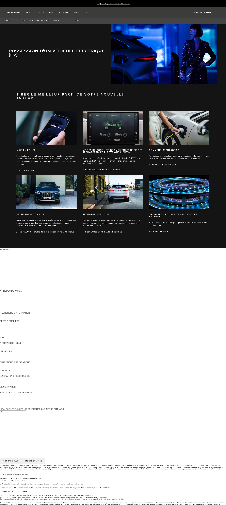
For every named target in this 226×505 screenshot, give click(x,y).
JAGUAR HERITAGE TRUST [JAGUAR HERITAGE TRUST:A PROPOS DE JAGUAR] (13, 310)
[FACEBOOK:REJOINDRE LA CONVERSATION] (7, 403)
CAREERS (5, 418)
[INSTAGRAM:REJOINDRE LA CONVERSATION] (7, 395)
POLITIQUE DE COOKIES (12, 426)
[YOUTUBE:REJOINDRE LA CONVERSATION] (6, 401)
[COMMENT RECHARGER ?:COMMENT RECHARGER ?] (162, 165)
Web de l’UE (7, 469)
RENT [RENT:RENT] (3, 340)
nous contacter (158, 469)
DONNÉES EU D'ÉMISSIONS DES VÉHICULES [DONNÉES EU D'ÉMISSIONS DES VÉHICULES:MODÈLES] (22, 285)
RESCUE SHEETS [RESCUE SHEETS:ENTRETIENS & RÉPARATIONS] (8, 368)
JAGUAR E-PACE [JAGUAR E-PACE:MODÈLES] (8, 261)
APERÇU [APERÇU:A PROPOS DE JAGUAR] (4, 293)
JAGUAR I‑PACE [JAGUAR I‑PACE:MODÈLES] (8, 266)
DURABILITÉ (6, 348)
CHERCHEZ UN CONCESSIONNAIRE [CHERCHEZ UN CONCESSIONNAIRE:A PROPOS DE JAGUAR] (18, 304)
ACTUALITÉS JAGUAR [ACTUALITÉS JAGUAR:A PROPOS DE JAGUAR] (11, 296)
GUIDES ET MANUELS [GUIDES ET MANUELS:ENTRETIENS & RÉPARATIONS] (11, 365)
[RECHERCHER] (2, 412)
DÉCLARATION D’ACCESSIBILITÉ (16, 434)
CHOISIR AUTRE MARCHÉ (13, 415)
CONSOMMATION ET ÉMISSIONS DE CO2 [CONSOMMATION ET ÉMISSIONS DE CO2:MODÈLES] (20, 280)
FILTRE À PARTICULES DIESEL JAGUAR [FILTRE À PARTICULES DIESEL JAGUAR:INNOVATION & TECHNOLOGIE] (19, 381)
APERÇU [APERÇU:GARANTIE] (4, 373)
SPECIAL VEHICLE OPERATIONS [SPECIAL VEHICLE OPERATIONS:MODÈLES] (16, 277)
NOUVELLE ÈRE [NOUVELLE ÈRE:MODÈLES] (8, 288)
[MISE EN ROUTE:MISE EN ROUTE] (25, 170)
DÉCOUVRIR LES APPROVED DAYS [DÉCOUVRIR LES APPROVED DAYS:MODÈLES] (17, 282)
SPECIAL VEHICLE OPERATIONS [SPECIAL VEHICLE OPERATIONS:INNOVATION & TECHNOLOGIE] (16, 384)
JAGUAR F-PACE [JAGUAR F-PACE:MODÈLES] (8, 263)
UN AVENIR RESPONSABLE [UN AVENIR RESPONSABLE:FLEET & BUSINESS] (13, 329)
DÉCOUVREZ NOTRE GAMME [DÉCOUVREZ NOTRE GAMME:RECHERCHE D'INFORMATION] (14, 315)
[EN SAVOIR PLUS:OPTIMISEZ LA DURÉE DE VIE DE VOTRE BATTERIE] (158, 231)
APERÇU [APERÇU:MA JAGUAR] (4, 354)
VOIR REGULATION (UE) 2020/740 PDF (13, 491)
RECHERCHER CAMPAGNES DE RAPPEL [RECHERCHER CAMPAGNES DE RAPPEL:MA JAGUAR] (20, 359)
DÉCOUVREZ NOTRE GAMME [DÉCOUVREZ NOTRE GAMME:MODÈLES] (14, 252)
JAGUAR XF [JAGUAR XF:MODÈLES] (6, 274)
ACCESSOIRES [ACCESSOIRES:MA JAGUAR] (7, 357)
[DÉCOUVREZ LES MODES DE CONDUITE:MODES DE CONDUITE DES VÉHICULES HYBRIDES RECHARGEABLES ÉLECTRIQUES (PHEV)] (103, 170)
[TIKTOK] (5, 398)
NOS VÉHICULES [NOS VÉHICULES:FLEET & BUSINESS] (8, 326)
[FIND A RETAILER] (200, 12)
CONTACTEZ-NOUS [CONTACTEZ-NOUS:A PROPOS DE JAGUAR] (9, 307)
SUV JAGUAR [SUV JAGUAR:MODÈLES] (6, 255)
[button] (31, 12)
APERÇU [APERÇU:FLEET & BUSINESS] (4, 324)
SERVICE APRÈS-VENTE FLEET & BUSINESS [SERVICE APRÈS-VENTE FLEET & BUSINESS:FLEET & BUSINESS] (22, 332)
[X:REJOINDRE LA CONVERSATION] (2, 406)
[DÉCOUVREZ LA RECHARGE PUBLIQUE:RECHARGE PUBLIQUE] (102, 232)
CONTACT (5, 432)
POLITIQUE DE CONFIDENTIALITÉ (16, 423)
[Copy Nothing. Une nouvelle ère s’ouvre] (113, 4)
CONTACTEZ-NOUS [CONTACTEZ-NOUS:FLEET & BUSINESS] (9, 335)
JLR (2, 346)
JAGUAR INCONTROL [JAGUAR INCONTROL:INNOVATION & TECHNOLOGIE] (10, 379)
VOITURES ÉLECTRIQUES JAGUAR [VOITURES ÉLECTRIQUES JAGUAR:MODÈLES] (17, 258)
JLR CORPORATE (8, 429)
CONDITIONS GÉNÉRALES (13, 421)
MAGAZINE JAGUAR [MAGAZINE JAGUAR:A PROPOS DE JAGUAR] (10, 299)
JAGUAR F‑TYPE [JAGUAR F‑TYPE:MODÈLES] (8, 269)
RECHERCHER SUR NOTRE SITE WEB (45, 409)
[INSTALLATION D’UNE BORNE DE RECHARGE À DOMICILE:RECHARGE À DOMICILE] (45, 232)
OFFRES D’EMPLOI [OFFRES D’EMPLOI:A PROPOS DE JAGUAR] (9, 302)
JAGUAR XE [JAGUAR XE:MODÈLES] (6, 271)
